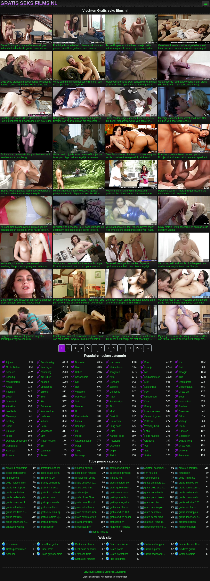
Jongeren (115, 372)
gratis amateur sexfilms (121, 482)
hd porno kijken (187, 526)
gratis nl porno (48, 497)
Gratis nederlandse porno (155, 554)
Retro (44, 426)
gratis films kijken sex (17, 487)
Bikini (113, 455)
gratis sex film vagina (121, 507)
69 (76, 431)
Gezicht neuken (83, 440)
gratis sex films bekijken (17, 512)
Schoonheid (81, 377)
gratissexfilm (47, 526)
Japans (114, 386)
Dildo (181, 416)
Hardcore (115, 362)
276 (139, 348)
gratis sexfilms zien (85, 517)
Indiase (45, 421)
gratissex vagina (15, 526)
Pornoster (80, 396)
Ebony (147, 406)
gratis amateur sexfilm (86, 482)
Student (183, 406)
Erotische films (83, 554)
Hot (77, 386)
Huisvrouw (115, 421)
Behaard (114, 382)
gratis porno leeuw (154, 497)
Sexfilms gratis (187, 549)
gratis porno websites (52, 502)
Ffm (112, 406)
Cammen (46, 450)
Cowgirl (183, 372)
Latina (78, 421)
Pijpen (9, 362)
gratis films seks (49, 487)
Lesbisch (11, 411)
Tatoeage (46, 406)
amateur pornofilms (16, 468)
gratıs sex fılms (187, 507)
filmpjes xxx (116, 477)
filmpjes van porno (85, 477)
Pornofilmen (12, 544)
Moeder (79, 406)
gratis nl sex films (84, 497)
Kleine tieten (116, 367)
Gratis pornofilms (119, 554)
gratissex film (117, 522)
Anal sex (10, 554)
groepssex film (83, 526)
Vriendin (10, 391)
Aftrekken (11, 406)
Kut (181, 362)
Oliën (112, 431)
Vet (146, 445)
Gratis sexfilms (187, 554)
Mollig (78, 435)
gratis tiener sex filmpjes (190, 517)
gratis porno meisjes (190, 497)
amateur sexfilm (83, 468)
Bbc (43, 401)
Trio (181, 377)
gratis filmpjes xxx (188, 482)
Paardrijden (47, 367)
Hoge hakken (151, 435)
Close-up (11, 416)
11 (130, 348)
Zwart (9, 396)
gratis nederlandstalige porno (121, 492)
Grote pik (184, 391)
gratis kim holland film (52, 492)
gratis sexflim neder (120, 517)
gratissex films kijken (155, 522)
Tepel (9, 435)
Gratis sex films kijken (86, 544)
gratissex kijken (187, 522)
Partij (78, 445)
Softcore (149, 421)
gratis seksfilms (49, 507)
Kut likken (46, 377)
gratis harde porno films (190, 487)
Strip (77, 401)
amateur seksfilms (50, 468)
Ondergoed (150, 396)
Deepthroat (185, 382)
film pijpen (184, 472)
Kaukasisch (81, 416)
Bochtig (10, 421)
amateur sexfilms (188, 468)
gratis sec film (151, 502)
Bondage (80, 426)
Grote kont (184, 445)
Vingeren (80, 391)
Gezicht (114, 416)
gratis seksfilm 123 (189, 502)
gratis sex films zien (86, 512)
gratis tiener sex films (17, 522)
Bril (42, 445)
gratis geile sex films (155, 487)
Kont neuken (47, 411)
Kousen (45, 382)
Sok (146, 450)
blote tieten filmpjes (85, 472)
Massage (80, 455)
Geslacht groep (152, 416)
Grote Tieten (12, 367)
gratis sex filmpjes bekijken (155, 507)
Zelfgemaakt (185, 386)
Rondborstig (47, 362)
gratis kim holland (15, 492)
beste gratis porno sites (52, 472)
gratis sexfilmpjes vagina (190, 512)
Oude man (115, 445)
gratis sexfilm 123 (119, 512)
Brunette (79, 362)
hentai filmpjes (100, 531)
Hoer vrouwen (152, 411)
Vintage (183, 421)
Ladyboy (45, 416)
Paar (112, 396)
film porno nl (12, 477)
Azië (112, 377)
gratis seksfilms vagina (86, 507)
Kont (147, 362)
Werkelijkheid (151, 426)
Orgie (113, 450)
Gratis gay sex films (51, 554)
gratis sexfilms (14, 517)
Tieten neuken (48, 440)
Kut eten (183, 431)
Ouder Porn (47, 549)
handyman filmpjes (120, 526)
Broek (44, 455)
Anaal (9, 386)
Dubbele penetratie (16, 440)
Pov (146, 391)
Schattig (10, 377)
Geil (77, 382)
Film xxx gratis (118, 558)
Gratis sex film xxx (120, 544)
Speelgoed (46, 386)
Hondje (148, 367)
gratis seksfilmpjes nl (17, 507)
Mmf (112, 411)
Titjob (78, 450)
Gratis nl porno (152, 549)
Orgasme (149, 440)
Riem (182, 426)
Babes (78, 372)
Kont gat (10, 450)
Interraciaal (185, 401)
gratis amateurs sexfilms (155, 482)
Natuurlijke (150, 386)
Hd (76, 411)
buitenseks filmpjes (120, 472)
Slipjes (44, 391)
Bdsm (9, 426)
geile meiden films (16, 482)
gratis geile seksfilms (121, 487)
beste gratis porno (16, 472)
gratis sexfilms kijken (52, 517)
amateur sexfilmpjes (155, 468)
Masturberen (13, 382)
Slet (146, 382)
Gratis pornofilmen (16, 549)
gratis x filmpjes (49, 522)
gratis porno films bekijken (121, 497)
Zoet (181, 396)
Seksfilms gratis (49, 544)
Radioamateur (152, 377)
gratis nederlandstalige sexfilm (190, 492)
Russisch (115, 440)
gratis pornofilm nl (85, 502)
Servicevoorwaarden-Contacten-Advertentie (104, 572)
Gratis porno (116, 549)
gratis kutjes (81, 492)
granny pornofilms (50, 482)
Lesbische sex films (189, 544)
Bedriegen (184, 435)
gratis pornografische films (121, 502)
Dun (146, 401)
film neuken (150, 472)
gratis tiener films (153, 517)
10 (121, 348)
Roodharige (116, 401)
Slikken (148, 455)
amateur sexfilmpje (120, 468)
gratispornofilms (83, 522)
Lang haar (115, 426)
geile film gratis (187, 477)
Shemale (183, 411)
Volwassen (46, 431)
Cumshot (115, 391)
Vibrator (10, 431)
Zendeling (46, 372)
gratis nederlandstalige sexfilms (17, 497)
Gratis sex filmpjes (85, 558)
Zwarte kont (185, 440)
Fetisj (147, 431)
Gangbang (11, 445)
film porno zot (48, 477)
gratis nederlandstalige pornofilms (155, 492)
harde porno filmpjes (155, 526)
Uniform (183, 450)
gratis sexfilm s (152, 512)
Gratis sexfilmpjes (154, 544)
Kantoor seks (117, 435)
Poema (10, 455)
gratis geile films (84, 487)
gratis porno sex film (17, 502)
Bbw (43, 435)
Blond (78, 367)
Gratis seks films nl (28, 3)
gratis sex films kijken (52, 512)
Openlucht (11, 401)
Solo (43, 396)
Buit (181, 367)
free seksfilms (151, 477)
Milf (146, 372)
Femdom (183, 455)
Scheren (10, 372)
